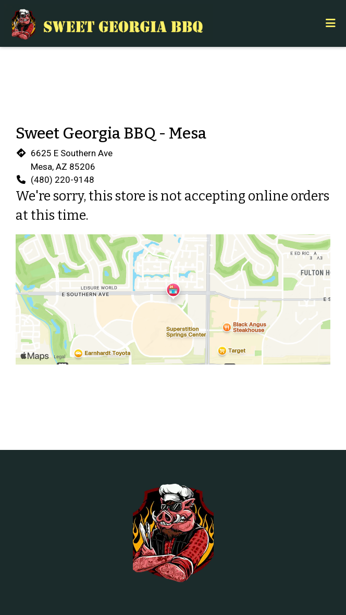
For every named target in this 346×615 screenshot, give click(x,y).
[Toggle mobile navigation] (330, 23)
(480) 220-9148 (62, 179)
